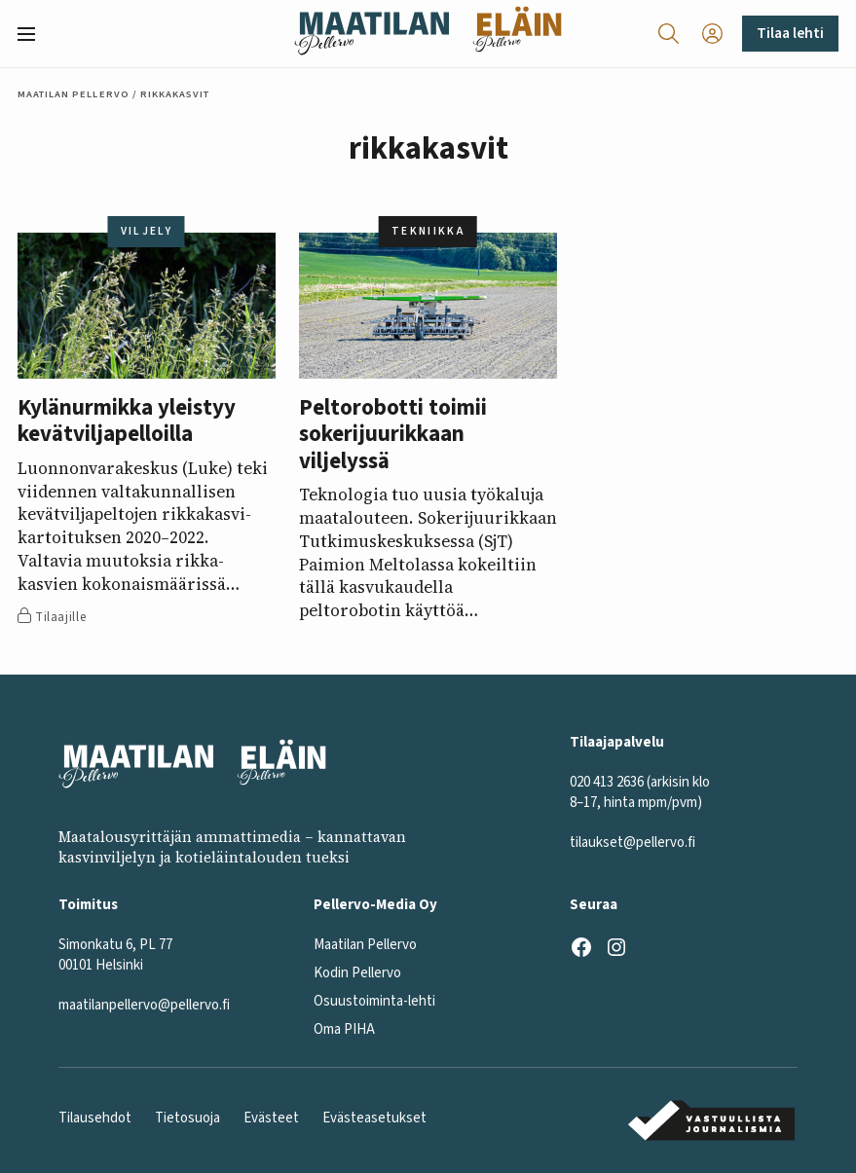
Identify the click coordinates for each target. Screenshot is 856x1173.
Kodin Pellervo (357, 972)
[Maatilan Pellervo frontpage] (371, 33)
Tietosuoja (187, 1118)
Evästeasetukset (374, 1118)
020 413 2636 (607, 781)
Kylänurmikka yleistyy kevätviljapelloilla (127, 421)
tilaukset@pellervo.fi (632, 841)
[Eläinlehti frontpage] (517, 33)
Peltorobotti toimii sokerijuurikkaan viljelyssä (393, 434)
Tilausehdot (94, 1118)
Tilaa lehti (790, 33)
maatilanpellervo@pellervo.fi (144, 1004)
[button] (34, 34)
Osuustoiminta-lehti (374, 1000)
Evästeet (271, 1118)
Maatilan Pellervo (74, 94)
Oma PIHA (344, 1028)
